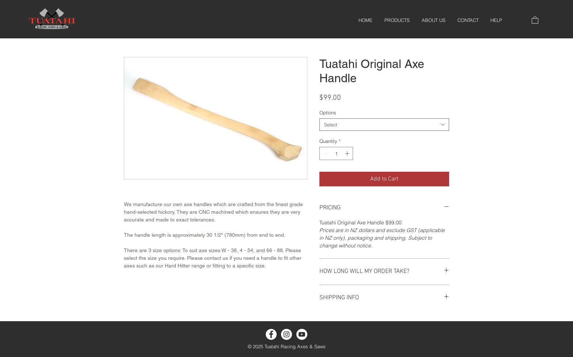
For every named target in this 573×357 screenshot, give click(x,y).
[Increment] (348, 153)
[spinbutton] (336, 153)
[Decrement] (324, 153)
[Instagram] (286, 334)
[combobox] (384, 124)
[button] (535, 19)
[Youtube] (301, 334)
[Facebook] (271, 334)
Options (327, 112)
